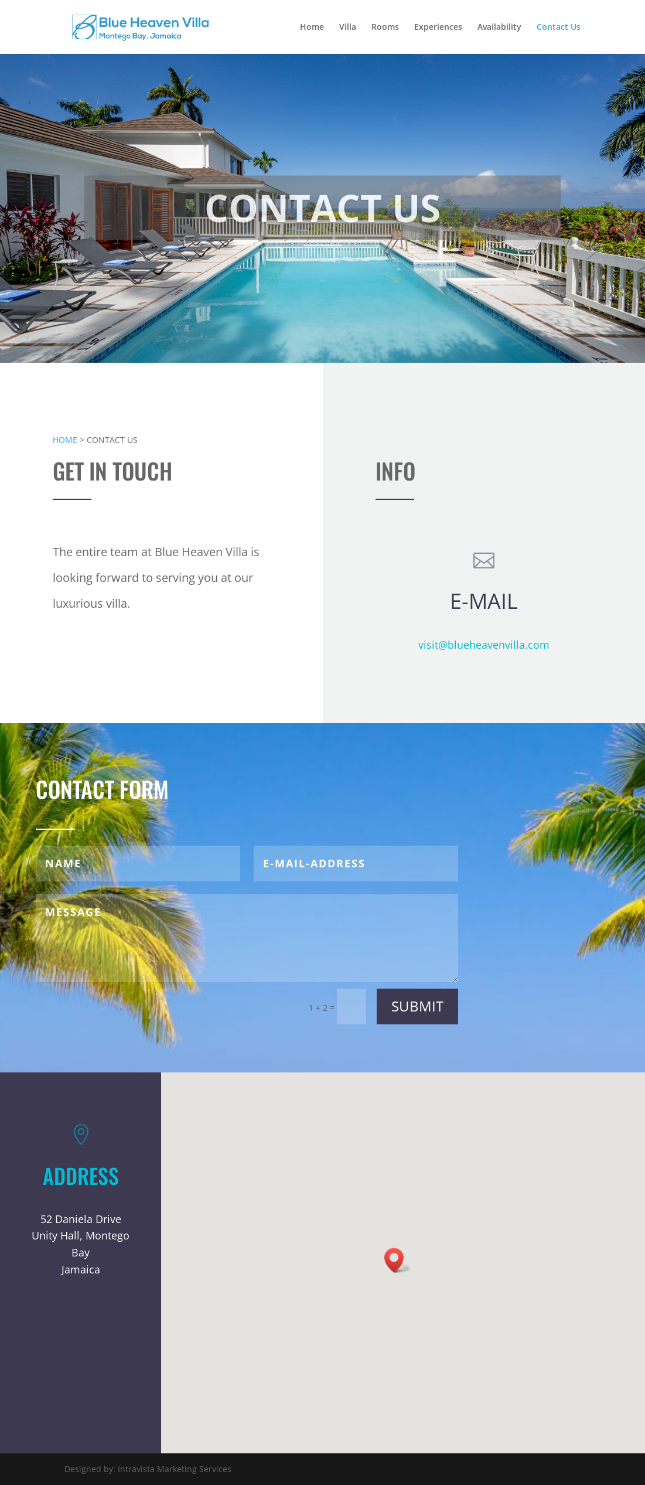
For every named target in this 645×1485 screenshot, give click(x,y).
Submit (417, 1006)
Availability (499, 27)
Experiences (438, 27)
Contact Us (559, 27)
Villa (347, 27)
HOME (65, 439)
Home (312, 27)
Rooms (385, 27)
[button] (397, 1260)
